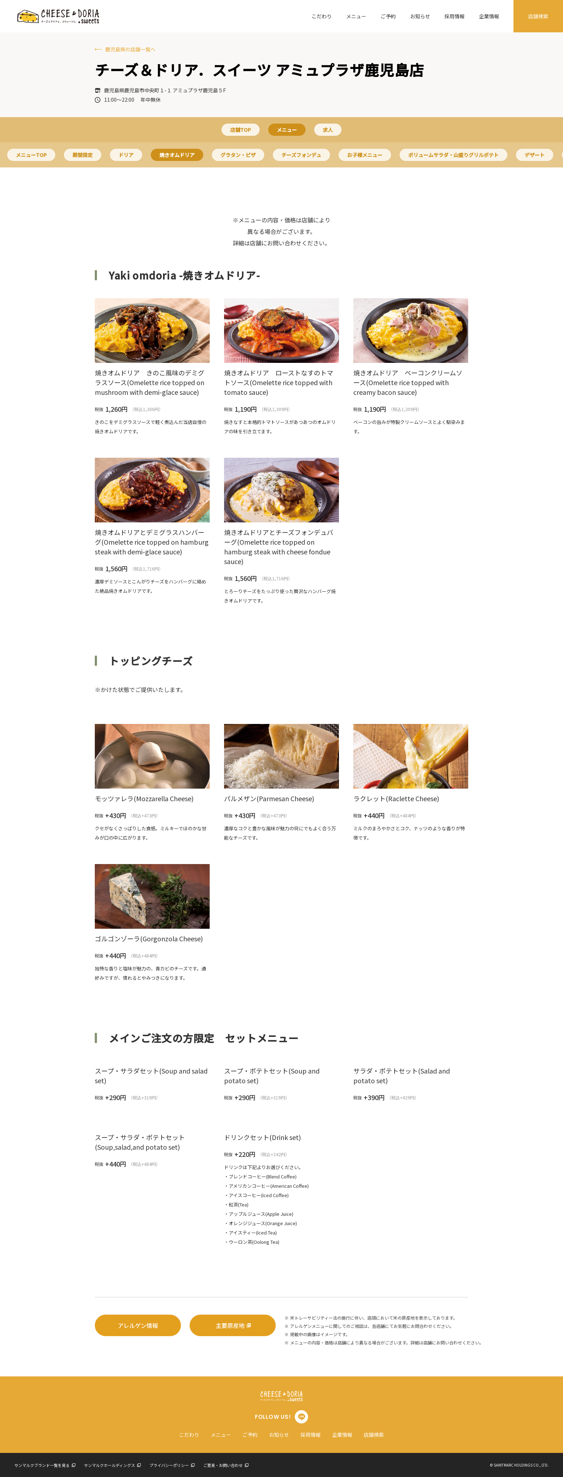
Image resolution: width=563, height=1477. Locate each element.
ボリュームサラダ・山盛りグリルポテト (453, 154)
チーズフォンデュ (301, 154)
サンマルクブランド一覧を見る (44, 1465)
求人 (328, 129)
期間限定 (83, 154)
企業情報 (489, 16)
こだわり (322, 16)
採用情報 (455, 16)
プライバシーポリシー (172, 1465)
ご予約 (388, 16)
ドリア (126, 154)
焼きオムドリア (177, 154)
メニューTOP (31, 154)
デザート (535, 154)
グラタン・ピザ (238, 154)
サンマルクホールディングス (112, 1465)
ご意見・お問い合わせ (225, 1465)
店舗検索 (538, 16)
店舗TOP (240, 129)
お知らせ (420, 16)
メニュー (356, 16)
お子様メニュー (364, 154)
